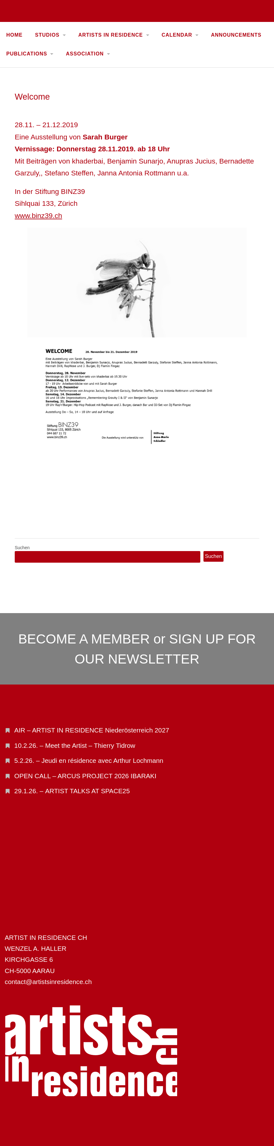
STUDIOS (47, 35)
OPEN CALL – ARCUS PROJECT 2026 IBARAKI (85, 775)
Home (14, 35)
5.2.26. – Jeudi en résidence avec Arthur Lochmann (88, 760)
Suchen (22, 547)
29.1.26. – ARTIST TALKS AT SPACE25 (72, 790)
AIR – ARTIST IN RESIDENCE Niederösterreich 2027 (91, 730)
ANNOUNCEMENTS (236, 35)
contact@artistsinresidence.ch (48, 981)
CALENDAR (177, 35)
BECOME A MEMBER (84, 638)
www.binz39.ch (38, 215)
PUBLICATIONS (26, 53)
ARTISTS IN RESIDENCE (110, 35)
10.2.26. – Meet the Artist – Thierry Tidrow (74, 745)
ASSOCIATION (85, 53)
